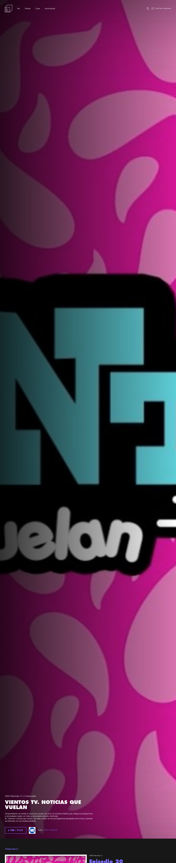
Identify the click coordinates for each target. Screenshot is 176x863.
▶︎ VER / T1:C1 (15, 830)
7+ (21, 796)
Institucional (50, 8)
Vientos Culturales (50, 830)
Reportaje (15, 796)
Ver (18, 8)
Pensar (28, 8)
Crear (37, 8)
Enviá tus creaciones (161, 8)
